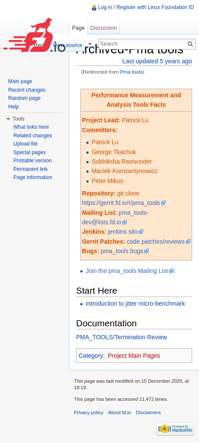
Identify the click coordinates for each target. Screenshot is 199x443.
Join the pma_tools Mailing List (127, 270)
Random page (24, 98)
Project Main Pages (134, 355)
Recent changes (27, 90)
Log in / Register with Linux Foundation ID (146, 7)
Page (78, 28)
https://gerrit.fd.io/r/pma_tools (121, 202)
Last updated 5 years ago (157, 61)
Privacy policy (88, 412)
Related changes (32, 136)
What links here (31, 127)
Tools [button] (18, 119)
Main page (20, 81)
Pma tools (131, 71)
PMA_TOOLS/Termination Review (121, 337)
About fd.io (120, 412)
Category (91, 355)
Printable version (32, 161)
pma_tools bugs (122, 251)
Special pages (29, 152)
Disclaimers (148, 412)
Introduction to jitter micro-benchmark (135, 303)
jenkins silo (123, 231)
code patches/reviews (156, 241)
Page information (32, 177)
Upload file (25, 144)
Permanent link (30, 169)
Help (13, 107)
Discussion (103, 28)
